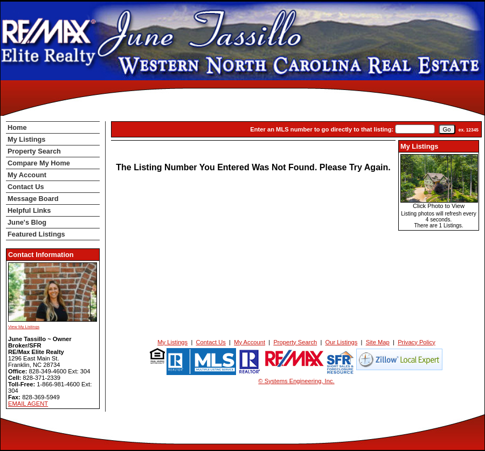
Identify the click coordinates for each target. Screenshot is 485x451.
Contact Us (26, 187)
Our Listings (341, 342)
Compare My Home (39, 163)
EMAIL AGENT (28, 403)
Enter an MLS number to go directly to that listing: (321, 129)
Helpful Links (29, 210)
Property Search (34, 151)
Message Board (33, 199)
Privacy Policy (416, 342)
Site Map (378, 342)
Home (17, 127)
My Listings (26, 139)
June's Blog (27, 222)
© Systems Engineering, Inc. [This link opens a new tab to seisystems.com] (296, 381)
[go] (447, 129)
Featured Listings (36, 234)
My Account (27, 175)
